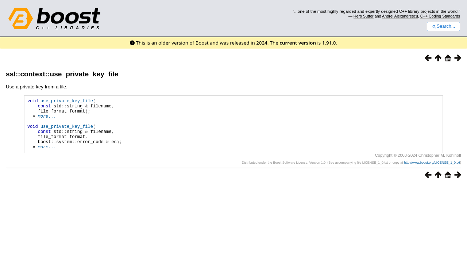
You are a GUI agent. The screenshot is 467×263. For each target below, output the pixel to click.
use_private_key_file (66, 102)
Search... (443, 26)
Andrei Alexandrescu (400, 16)
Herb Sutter (364, 16)
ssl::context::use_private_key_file (62, 74)
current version (297, 42)
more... (47, 120)
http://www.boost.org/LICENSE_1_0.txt (432, 173)
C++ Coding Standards (440, 16)
